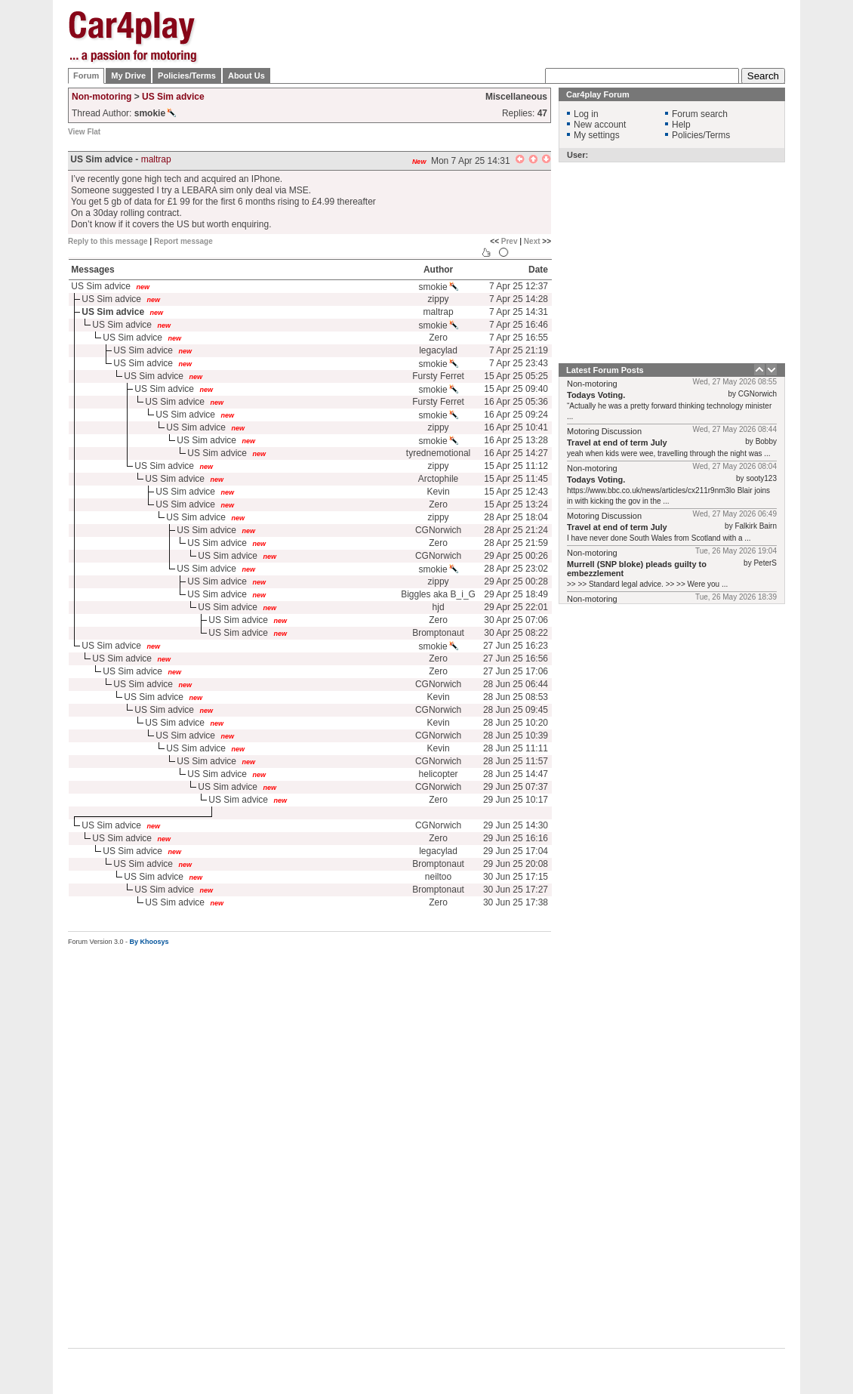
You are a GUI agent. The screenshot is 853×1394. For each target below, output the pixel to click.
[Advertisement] (510, 22)
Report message (183, 241)
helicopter (438, 774)
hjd (439, 607)
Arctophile (438, 478)
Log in (586, 114)
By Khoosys (149, 941)
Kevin (438, 491)
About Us (246, 75)
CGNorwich (438, 530)
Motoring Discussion (604, 431)
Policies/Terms (187, 75)
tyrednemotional (438, 453)
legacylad (438, 350)
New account (600, 124)
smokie (438, 287)
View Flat (84, 132)
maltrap (156, 159)
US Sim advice (173, 96)
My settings (597, 135)
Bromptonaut (438, 633)
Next (532, 241)
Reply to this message (108, 241)
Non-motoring (101, 96)
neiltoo (438, 876)
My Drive (128, 75)
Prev (509, 241)
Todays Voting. (596, 394)
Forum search (700, 114)
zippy (438, 299)
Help (681, 124)
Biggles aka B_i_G (438, 594)
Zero (438, 337)
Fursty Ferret (438, 376)
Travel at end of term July (617, 442)
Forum (86, 75)
